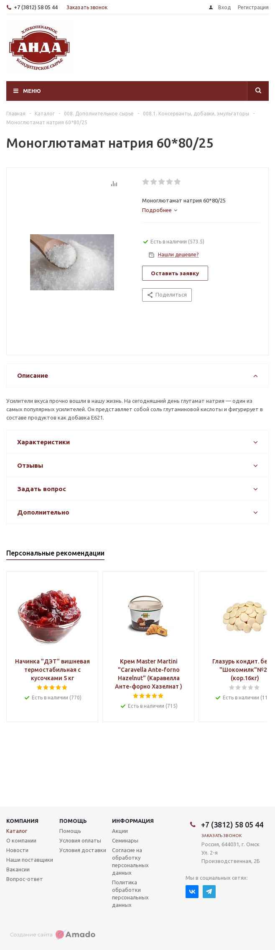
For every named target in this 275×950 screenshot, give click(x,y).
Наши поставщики (29, 860)
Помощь (73, 821)
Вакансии (18, 869)
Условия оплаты (80, 840)
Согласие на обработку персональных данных (130, 861)
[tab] (159, 210)
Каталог (16, 831)
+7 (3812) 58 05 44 (36, 7)
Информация (133, 821)
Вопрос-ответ (24, 879)
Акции (120, 831)
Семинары (125, 840)
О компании (21, 840)
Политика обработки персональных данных (130, 893)
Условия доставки (82, 850)
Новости (17, 850)
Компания (22, 821)
